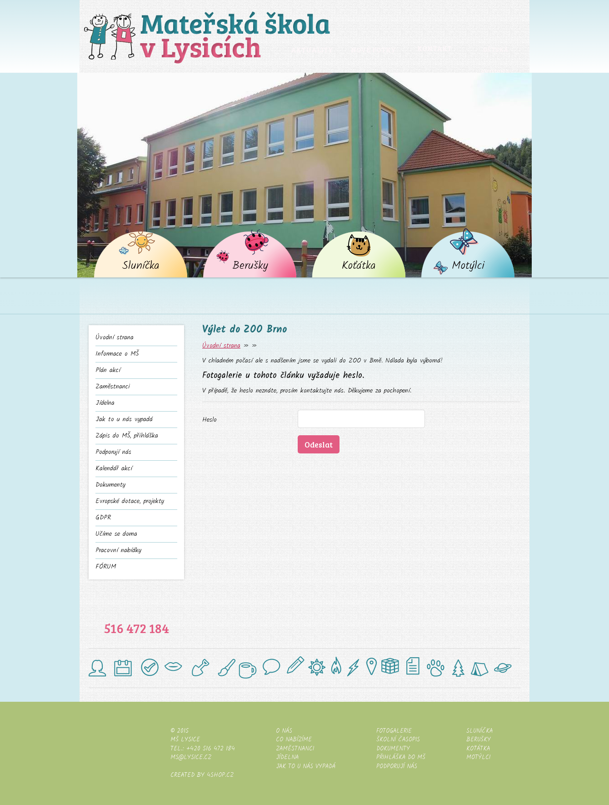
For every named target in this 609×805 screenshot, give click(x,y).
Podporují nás (113, 452)
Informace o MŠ (117, 354)
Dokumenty (110, 485)
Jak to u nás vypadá (124, 419)
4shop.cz (220, 775)
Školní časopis (398, 740)
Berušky (250, 267)
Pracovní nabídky (118, 550)
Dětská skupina (495, 57)
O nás (284, 731)
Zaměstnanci (112, 387)
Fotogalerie (394, 731)
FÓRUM (105, 567)
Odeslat (318, 444)
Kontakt (434, 49)
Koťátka (359, 267)
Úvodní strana (114, 337)
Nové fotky (372, 50)
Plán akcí (107, 370)
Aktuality (311, 50)
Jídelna (105, 403)
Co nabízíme (294, 740)
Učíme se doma (116, 534)
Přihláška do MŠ (400, 757)
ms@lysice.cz (190, 757)
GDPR (103, 518)
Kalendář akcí (113, 468)
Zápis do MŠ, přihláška (126, 436)
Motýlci (468, 267)
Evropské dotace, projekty (129, 501)
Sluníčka (141, 267)
